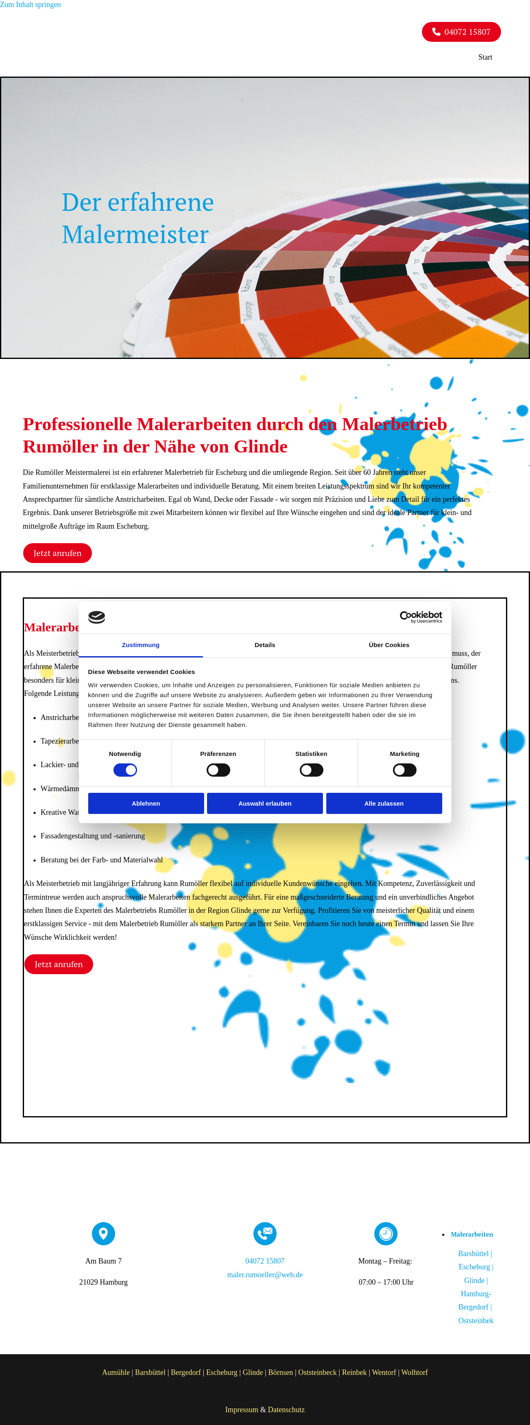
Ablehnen (146, 803)
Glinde (253, 1369)
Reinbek (354, 1369)
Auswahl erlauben (265, 803)
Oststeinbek (476, 1317)
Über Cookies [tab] (389, 644)
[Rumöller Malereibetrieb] (91, 54)
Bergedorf (186, 1369)
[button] (461, 31)
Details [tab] (265, 644)
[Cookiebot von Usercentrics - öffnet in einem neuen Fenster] (406, 617)
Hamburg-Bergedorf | (474, 1303)
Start (490, 55)
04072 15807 (265, 1258)
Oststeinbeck (317, 1369)
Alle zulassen (384, 803)
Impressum (241, 1406)
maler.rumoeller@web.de (265, 1271)
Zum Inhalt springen (30, 4)
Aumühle (116, 1369)
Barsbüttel (150, 1369)
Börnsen (280, 1369)
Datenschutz (286, 1406)
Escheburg (222, 1369)
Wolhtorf (414, 1369)
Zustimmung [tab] (141, 644)
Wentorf (384, 1369)
